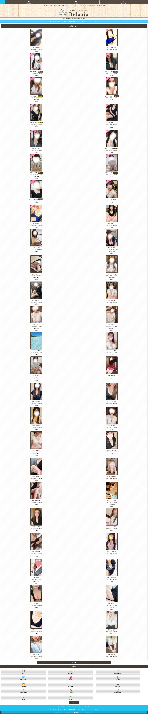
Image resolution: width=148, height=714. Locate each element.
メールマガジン (71, 697)
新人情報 (117, 678)
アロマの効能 (23, 691)
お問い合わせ (117, 691)
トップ (23, 671)
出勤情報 (23, 684)
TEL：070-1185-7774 (55, 21)
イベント (70, 672)
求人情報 (70, 684)
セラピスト (71, 678)
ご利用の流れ (23, 678)
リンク (23, 697)
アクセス (70, 691)
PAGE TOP (74, 702)
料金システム (117, 672)
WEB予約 (117, 684)
